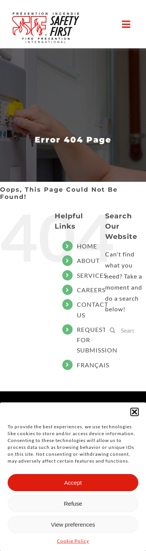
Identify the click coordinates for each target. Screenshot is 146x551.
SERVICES (92, 275)
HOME (87, 246)
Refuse (73, 503)
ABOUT (88, 260)
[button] (134, 412)
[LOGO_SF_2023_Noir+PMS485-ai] (46, 26)
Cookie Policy (73, 541)
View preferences (73, 524)
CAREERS (91, 289)
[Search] (112, 330)
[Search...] (125, 330)
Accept (73, 482)
